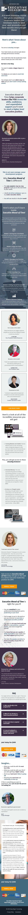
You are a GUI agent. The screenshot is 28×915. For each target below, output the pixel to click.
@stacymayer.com (14, 902)
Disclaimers (18, 912)
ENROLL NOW (8, 749)
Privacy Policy (10, 912)
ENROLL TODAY (9, 586)
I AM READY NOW (14, 408)
